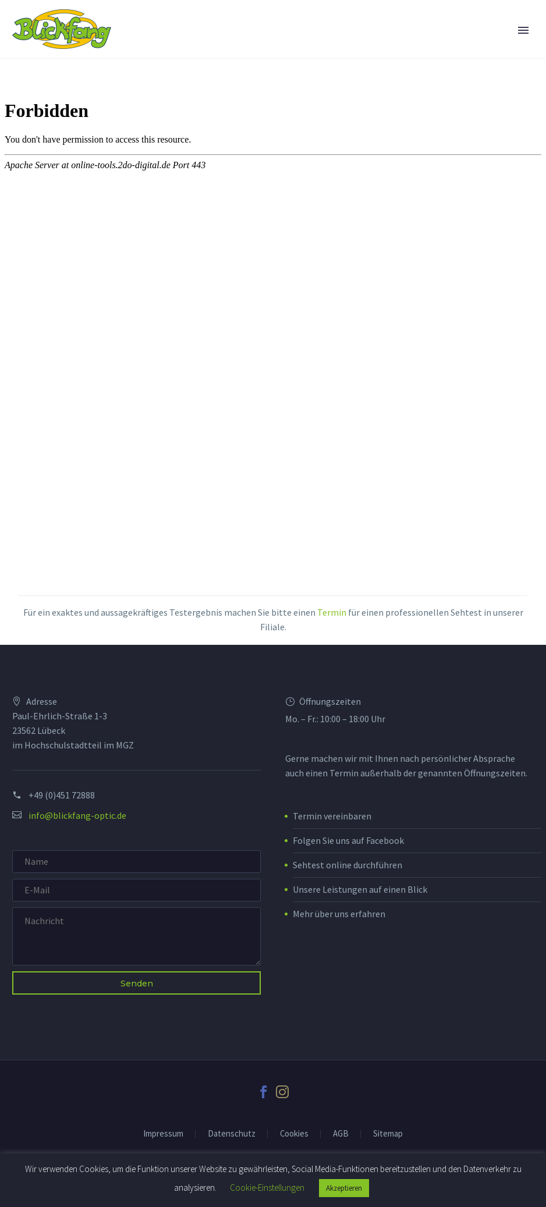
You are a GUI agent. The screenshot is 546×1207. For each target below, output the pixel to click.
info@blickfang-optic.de (77, 815)
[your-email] (136, 890)
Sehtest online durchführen (347, 865)
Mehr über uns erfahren (339, 914)
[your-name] (136, 861)
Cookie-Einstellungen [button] (267, 1187)
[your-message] (136, 936)
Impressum (163, 1134)
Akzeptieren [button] (344, 1188)
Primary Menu (523, 30)
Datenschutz (232, 1134)
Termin (331, 612)
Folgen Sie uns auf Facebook (348, 840)
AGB (341, 1134)
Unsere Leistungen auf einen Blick (360, 889)
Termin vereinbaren (332, 816)
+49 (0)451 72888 (62, 795)
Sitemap (388, 1134)
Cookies (294, 1134)
